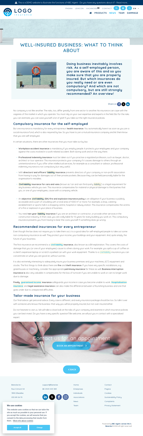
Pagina (69, 8)
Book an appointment (71, 345)
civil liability (38, 198)
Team (121, 13)
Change (39, 428)
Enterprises (78, 389)
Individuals (78, 393)
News (112, 13)
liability (51, 172)
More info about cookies (23, 421)
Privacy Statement (112, 405)
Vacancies (93, 8)
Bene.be (108, 426)
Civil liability (25, 184)
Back (72, 369)
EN (135, 8)
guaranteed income (31, 282)
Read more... (122, 2)
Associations (79, 397)
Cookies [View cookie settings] (108, 393)
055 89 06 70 (16, 397)
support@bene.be (50, 385)
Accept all (17, 428)
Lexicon (79, 8)
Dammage (132, 13)
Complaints (109, 401)
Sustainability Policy (113, 397)
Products (100, 13)
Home (76, 385)
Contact (107, 8)
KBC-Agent (116, 424)
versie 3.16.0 (126, 424)
